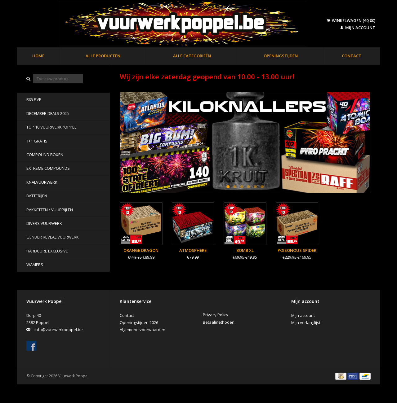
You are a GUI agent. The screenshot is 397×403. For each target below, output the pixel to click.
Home (38, 56)
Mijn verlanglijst (305, 322)
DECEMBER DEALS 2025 (47, 113)
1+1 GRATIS (36, 141)
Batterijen (36, 196)
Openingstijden (281, 56)
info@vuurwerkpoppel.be (58, 329)
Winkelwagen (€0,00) (351, 20)
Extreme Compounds (48, 168)
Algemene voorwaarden (142, 329)
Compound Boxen (44, 154)
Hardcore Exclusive (47, 251)
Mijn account (357, 27)
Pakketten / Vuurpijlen (49, 209)
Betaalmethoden (218, 322)
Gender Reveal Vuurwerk (52, 237)
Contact (351, 56)
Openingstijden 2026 (139, 322)
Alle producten (103, 56)
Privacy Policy (215, 315)
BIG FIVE (33, 99)
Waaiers (34, 264)
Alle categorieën (192, 56)
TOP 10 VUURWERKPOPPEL (51, 127)
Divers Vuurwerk (44, 223)
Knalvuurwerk (41, 182)
